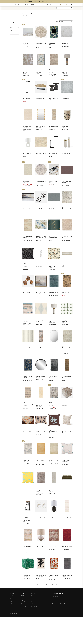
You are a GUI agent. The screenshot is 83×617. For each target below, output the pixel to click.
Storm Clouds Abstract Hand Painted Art (40, 293)
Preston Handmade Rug (28, 404)
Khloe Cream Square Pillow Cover (66, 432)
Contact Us (22, 604)
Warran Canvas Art (27, 208)
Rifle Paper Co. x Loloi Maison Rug (40, 71)
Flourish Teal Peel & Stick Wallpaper (53, 265)
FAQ (21, 603)
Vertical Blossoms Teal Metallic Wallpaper (53, 237)
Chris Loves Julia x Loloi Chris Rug (28, 237)
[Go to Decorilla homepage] (13, 614)
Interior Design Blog (24, 597)
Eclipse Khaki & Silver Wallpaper (27, 71)
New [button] (41, 8)
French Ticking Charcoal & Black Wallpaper (28, 348)
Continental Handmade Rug (41, 44)
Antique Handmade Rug (54, 126)
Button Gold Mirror (40, 265)
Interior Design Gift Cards (25, 606)
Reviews (11, 598)
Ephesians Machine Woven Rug (27, 547)
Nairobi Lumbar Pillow (40, 431)
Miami (32, 597)
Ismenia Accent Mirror (40, 126)
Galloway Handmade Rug (66, 377)
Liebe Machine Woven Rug (53, 576)
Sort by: (56, 21)
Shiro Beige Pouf (65, 404)
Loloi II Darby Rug (53, 71)
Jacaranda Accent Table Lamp (54, 518)
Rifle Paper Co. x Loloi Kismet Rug (27, 377)
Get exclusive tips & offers (58, 593)
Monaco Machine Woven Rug (41, 182)
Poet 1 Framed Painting (41, 575)
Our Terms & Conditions (55, 614)
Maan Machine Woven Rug (53, 489)
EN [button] (70, 5)
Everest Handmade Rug (67, 546)
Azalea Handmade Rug (67, 575)
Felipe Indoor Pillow (66, 265)
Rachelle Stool (65, 126)
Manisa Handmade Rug (67, 208)
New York (32, 595)
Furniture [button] (12, 8)
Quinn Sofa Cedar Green (67, 489)
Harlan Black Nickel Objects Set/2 (40, 209)
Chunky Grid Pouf (26, 575)
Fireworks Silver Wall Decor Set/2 (40, 518)
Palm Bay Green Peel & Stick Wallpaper (67, 321)
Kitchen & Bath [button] (29, 8)
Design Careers (12, 601)
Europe (32, 604)
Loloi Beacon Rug (65, 292)
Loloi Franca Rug (52, 404)
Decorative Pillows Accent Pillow (66, 461)
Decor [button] (17, 8)
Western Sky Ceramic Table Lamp (66, 71)
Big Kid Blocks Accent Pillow (53, 432)
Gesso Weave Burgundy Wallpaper (67, 182)
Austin (32, 600)
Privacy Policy (63, 614)
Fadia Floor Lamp (26, 98)
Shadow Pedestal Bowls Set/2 (54, 99)
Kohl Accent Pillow (27, 265)
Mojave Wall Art (65, 43)
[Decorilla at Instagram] (52, 603)
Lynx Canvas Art (26, 43)
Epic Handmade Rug (53, 292)
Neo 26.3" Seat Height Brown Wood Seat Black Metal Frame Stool (28, 519)
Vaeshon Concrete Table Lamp (54, 321)
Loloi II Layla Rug (52, 546)
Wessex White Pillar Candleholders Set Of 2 (67, 154)
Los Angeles (33, 598)
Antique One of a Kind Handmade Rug (40, 404)
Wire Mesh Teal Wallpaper (52, 209)
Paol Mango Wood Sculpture (40, 99)
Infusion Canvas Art (53, 181)
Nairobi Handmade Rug (67, 517)
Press (11, 603)
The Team (11, 595)
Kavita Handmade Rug (27, 320)
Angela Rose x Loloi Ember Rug (40, 489)
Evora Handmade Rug (27, 126)
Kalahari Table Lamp (27, 153)
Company (11, 597)
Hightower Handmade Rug (53, 377)
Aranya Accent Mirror (53, 347)
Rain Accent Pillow (27, 489)
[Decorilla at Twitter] (60, 603)
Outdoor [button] (36, 8)
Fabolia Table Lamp (53, 153)
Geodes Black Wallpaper (52, 44)
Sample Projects (23, 598)
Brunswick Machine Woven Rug (40, 348)
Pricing (11, 600)
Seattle (32, 603)
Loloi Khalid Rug (26, 460)
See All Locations (34, 606)
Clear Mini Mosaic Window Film (65, 99)
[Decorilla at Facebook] (55, 603)
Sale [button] (44, 8)
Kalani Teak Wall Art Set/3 (27, 293)
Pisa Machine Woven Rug (27, 432)
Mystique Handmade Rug (40, 461)
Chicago (32, 601)
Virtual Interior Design (24, 601)
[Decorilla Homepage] (14, 4)
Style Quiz (22, 595)
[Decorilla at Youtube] (64, 603)
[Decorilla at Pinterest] (58, 603)
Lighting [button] (22, 8)
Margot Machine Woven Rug (67, 348)
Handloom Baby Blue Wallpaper (40, 321)
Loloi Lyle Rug (26, 181)
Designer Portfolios (24, 600)
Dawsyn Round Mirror (40, 376)
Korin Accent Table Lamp (40, 547)
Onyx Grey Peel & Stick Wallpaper (41, 154)
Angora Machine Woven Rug (67, 237)
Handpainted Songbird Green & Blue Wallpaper (41, 237)
